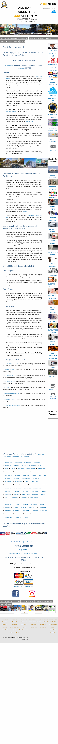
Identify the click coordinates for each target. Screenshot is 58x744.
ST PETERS (8, 510)
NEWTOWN (24, 497)
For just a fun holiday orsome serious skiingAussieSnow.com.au (24, 624)
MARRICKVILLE (26, 494)
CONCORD (26, 475)
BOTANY (13, 468)
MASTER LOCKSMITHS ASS (52, 98)
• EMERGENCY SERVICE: (10, 399)
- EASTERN (41, 454)
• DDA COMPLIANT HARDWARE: (12, 405)
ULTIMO (27, 514)
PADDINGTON (18, 501)
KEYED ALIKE (52, 321)
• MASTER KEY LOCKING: (10, 375)
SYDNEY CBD (43, 510)
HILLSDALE (24, 484)
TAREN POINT (18, 514)
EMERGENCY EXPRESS (11, 111)
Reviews (3, 41)
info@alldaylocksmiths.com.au (29, 542)
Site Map (22, 41)
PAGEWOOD (28, 501)
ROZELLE (15, 507)
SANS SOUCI (32, 507)
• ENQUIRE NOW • (23, 550)
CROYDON (16, 478)
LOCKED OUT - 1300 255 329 (52, 53)
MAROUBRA (35, 494)
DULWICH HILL (18, 481)
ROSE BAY (7, 507)
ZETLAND (27, 517)
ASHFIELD (16, 465)
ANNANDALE (27, 462)
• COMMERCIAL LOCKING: (11, 363)
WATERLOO (43, 514)
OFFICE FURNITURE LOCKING (53, 309)
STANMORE (23, 507)
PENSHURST (8, 504)
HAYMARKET (8, 488)
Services (42, 38)
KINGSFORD (8, 491)
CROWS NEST (42, 475)
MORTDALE (15, 497)
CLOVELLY (17, 475)
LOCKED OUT (24, 38)
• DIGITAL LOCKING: (9, 369)
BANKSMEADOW (30, 468)
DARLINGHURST (26, 478)
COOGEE (34, 475)
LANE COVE (25, 491)
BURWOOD (21, 468)
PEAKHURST (37, 501)
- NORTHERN (7, 456)
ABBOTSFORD (8, 462)
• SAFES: (6, 387)
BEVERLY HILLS (33, 465)
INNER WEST (17, 488)
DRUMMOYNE (8, 481)
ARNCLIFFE (37, 462)
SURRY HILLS (16, 510)
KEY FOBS (52, 197)
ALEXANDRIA (18, 462)
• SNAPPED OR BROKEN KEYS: (12, 393)
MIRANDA (16, 494)
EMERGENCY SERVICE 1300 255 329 (52, 67)
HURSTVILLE (43, 484)
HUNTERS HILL (33, 484)
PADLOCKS (53, 275)
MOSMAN (7, 497)
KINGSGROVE (37, 488)
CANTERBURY (8, 472)
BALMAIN (23, 465)
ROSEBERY (42, 504)
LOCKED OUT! (29, 121)
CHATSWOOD (35, 472)
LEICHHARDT (34, 491)
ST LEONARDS (42, 507)
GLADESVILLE (8, 484)
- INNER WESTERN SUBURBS (20, 456)
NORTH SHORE (9, 501)
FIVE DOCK (35, 481)
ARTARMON (8, 465)
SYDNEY (17, 454)
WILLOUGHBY (8, 517)
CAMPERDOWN (42, 468)
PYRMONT (16, 504)
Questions (10, 41)
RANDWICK (25, 504)
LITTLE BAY (44, 491)
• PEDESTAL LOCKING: (10, 381)
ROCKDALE (34, 504)
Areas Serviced (34, 38)
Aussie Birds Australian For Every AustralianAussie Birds (5, 624)
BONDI (6, 468)
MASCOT (43, 494)
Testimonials (43, 601)
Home (1, 38)
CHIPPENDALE (8, 475)
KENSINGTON (27, 488)
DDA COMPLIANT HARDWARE (53, 355)
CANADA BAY (25, 472)
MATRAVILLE (8, 494)
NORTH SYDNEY (34, 497)
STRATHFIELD (26, 510)
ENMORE (27, 481)
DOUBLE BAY (36, 478)
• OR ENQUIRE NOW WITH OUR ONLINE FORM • (23, 553)
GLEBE (16, 484)
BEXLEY (42, 465)
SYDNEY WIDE (8, 514)
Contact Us (16, 41)
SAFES (52, 367)
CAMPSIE (17, 472)
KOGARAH (16, 491)
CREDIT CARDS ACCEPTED (23, 586)
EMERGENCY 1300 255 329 (12, 38)
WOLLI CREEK (18, 517)
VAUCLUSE (34, 514)
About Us (48, 38)
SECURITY (52, 376)
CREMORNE (8, 478)
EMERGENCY (9, 66)
